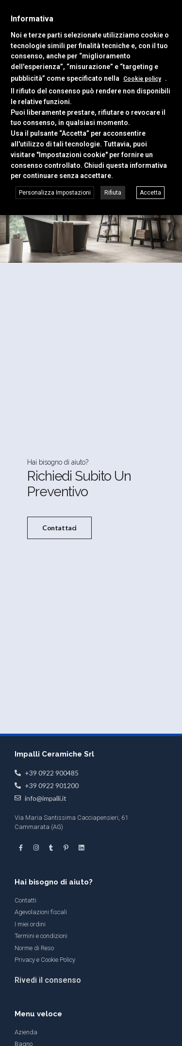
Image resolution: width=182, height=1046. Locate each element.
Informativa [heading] (32, 18)
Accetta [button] (150, 192)
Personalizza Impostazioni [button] (55, 192)
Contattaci (59, 527)
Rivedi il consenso (48, 979)
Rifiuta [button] (112, 192)
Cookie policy (142, 78)
